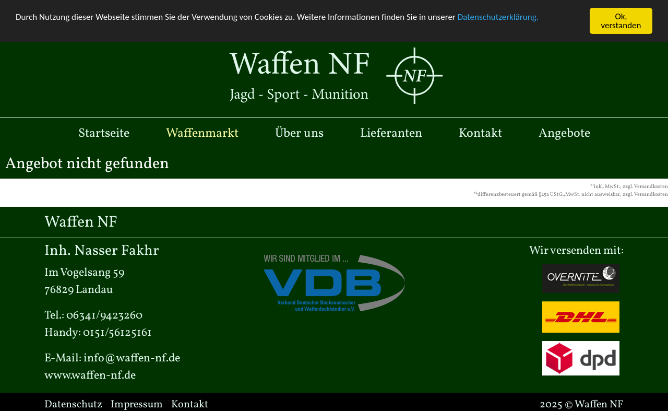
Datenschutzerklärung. (498, 16)
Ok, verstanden (621, 21)
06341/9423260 (104, 316)
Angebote (564, 133)
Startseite (103, 133)
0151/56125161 (117, 333)
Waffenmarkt (202, 133)
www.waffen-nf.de (90, 376)
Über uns (299, 133)
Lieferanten (391, 133)
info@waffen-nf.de (132, 358)
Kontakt (480, 133)
